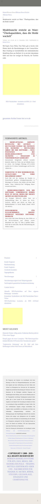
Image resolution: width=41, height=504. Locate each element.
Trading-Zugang (11, 438)
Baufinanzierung (9, 264)
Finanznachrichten (34, 126)
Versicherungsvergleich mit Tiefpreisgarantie (18, 280)
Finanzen (7, 258)
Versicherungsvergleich (27, 445)
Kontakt (28, 448)
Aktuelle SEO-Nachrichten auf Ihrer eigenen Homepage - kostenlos (21, 292)
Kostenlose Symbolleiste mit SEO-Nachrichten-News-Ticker (21, 297)
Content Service (9, 287)
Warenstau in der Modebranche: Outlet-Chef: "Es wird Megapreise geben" (20, 174)
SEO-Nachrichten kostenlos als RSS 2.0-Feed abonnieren (21, 302)
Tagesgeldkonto (9, 272)
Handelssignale (31, 435)
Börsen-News (20, 12)
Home (4, 12)
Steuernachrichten (28, 443)
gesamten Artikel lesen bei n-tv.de (16, 118)
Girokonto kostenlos (10, 270)
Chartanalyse (24, 435)
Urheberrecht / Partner (21, 448)
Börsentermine (11, 440)
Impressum (13, 448)
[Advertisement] (21, 79)
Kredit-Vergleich (9, 262)
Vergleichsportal (19, 443)
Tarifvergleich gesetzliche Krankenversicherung (19, 283)
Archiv (27, 12)
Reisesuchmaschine (19, 440)
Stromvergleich (12, 443)
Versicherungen (9, 276)
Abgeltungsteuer (19, 438)
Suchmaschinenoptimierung (15, 445)
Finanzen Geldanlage (28, 438)
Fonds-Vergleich (9, 267)
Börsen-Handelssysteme (11, 435)
